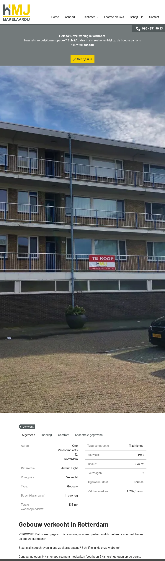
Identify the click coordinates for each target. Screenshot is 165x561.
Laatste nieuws (114, 17)
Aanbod (70, 17)
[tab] (28, 435)
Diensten (90, 17)
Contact (154, 17)
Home (55, 17)
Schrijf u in (136, 17)
